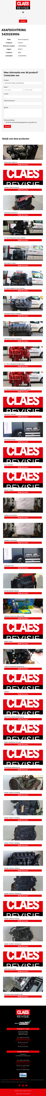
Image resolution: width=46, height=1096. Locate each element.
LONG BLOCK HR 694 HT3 (10, 213)
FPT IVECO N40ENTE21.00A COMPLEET (14, 288)
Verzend (7, 126)
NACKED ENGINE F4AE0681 (11, 591)
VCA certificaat (15, 1079)
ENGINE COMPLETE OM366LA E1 (12, 893)
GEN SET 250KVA (8, 490)
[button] (23, 12)
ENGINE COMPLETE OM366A (11, 918)
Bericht (6, 107)
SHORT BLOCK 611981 (10, 969)
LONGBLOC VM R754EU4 (10, 515)
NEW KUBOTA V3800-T (10, 263)
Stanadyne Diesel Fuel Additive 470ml (14, 616)
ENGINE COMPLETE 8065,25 (11, 187)
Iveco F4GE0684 (8, 465)
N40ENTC (6, 692)
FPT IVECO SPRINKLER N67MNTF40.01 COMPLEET (17, 389)
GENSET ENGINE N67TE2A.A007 (12, 742)
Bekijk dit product (23, 164)
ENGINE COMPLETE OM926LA (12, 818)
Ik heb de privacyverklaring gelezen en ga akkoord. (21, 122)
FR (25, 18)
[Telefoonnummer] (23, 103)
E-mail (6, 94)
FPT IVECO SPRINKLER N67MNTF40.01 (14, 364)
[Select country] (5, 103)
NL (20, 18)
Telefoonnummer (9, 101)
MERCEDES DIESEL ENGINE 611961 (13, 994)
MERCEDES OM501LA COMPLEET (12, 313)
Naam (6, 87)
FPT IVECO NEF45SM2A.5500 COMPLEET (15, 238)
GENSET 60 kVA (8, 641)
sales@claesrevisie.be (23, 1039)
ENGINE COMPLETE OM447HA (12, 792)
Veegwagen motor (9, 565)
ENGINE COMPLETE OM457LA (12, 868)
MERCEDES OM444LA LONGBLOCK (13, 339)
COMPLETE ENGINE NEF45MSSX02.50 (14, 666)
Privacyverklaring (9, 120)
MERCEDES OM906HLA (10, 414)
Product (6, 80)
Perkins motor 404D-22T (10, 162)
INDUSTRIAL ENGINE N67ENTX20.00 (14, 717)
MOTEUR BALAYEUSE (9, 439)
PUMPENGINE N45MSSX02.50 (12, 767)
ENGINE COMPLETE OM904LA (12, 843)
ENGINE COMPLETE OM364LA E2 (12, 944)
